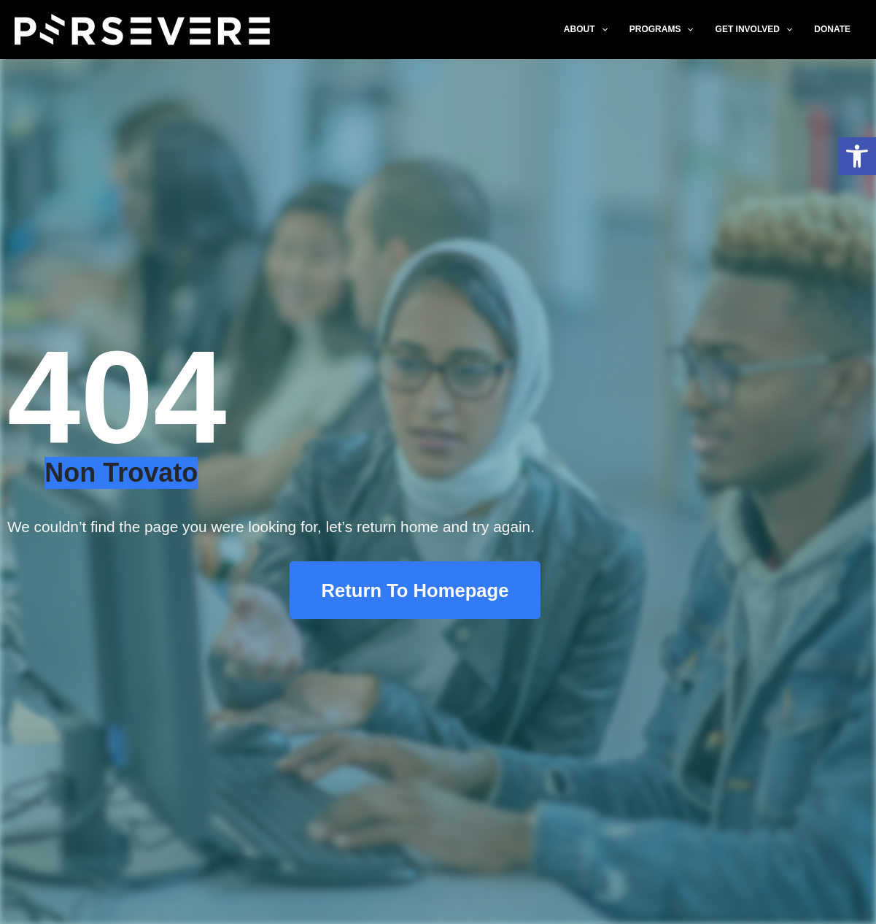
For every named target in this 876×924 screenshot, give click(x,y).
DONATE (832, 29)
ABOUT (586, 29)
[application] (601, 29)
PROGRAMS (661, 29)
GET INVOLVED (754, 29)
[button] (857, 156)
